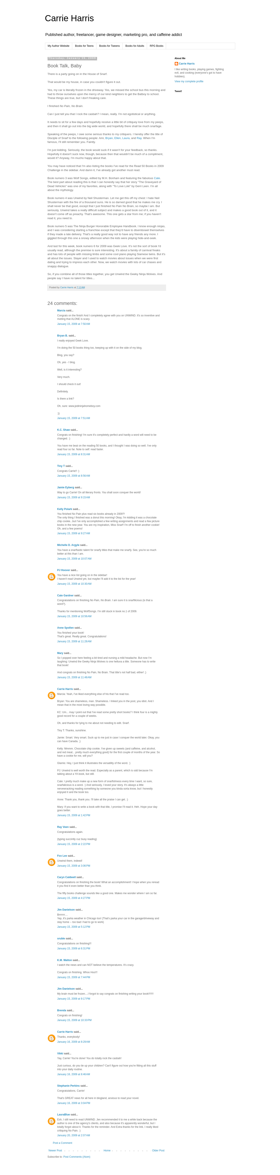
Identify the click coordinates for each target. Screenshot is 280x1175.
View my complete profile (189, 81)
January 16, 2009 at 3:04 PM (73, 1103)
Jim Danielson (66, 909)
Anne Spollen (65, 627)
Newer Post (55, 1150)
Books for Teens (84, 45)
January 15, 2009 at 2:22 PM (73, 844)
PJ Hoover (63, 570)
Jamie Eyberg (65, 487)
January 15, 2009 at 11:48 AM (74, 677)
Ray (139, 138)
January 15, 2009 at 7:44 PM (73, 977)
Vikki (60, 1053)
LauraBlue (63, 1114)
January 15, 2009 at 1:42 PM (73, 815)
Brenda (61, 1010)
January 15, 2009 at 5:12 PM (73, 926)
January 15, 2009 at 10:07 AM (74, 558)
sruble (61, 938)
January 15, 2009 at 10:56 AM (74, 616)
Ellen (117, 138)
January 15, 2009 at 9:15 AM (73, 497)
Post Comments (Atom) (76, 1156)
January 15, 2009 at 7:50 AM (73, 323)
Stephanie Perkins (68, 1085)
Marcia (61, 310)
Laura (126, 138)
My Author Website (59, 45)
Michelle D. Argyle (68, 545)
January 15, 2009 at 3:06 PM (73, 865)
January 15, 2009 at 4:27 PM (73, 898)
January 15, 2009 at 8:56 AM (73, 475)
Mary (60, 653)
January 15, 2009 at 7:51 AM (73, 418)
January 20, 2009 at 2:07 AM (73, 1135)
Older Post (158, 1150)
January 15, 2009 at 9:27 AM (73, 533)
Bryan (109, 138)
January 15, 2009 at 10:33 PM (74, 1020)
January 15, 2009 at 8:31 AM (73, 454)
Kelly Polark (64, 509)
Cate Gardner (65, 595)
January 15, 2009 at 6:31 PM (73, 948)
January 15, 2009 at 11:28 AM (74, 641)
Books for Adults (134, 45)
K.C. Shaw (63, 429)
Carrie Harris (69, 18)
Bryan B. (62, 335)
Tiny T (61, 466)
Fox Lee (62, 855)
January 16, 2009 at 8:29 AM (73, 1041)
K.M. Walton (64, 960)
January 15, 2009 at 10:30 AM (74, 583)
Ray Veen (63, 827)
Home (107, 1150)
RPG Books (156, 45)
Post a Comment (62, 1142)
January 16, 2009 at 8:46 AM (73, 1074)
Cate (157, 178)
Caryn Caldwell (66, 877)
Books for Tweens (109, 45)
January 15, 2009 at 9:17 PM (73, 998)
